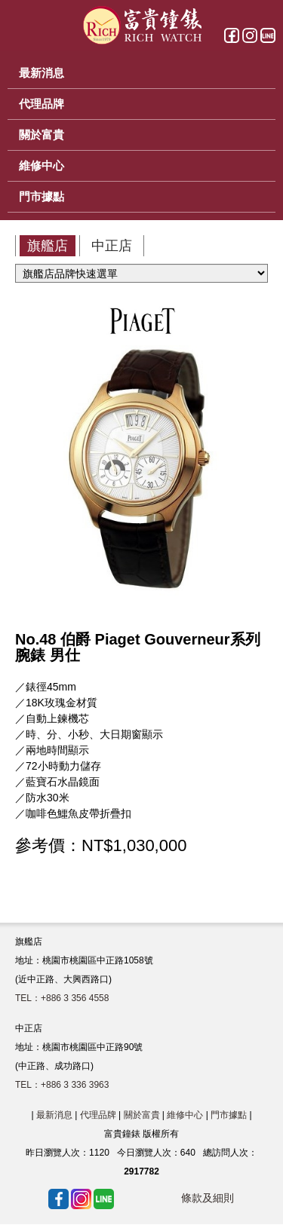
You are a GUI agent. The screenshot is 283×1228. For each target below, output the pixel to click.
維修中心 (185, 1115)
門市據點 (229, 1115)
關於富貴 (142, 1115)
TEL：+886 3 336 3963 (62, 1084)
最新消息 (54, 1115)
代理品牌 (98, 1115)
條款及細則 (207, 1198)
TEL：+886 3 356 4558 (62, 998)
